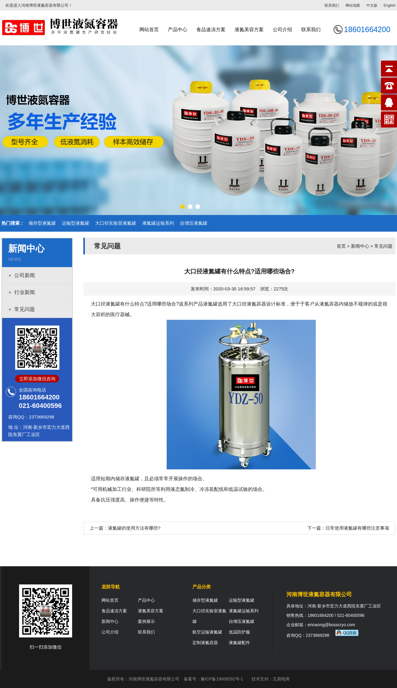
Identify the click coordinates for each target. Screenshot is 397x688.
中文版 (371, 5)
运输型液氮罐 (75, 223)
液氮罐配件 (239, 642)
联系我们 (332, 5)
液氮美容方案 (249, 29)
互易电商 (281, 678)
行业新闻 (24, 292)
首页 (341, 246)
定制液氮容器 (205, 642)
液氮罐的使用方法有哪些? (134, 528)
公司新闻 (24, 275)
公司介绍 (282, 29)
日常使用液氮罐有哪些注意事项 (357, 528)
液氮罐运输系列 (158, 223)
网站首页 (149, 29)
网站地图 (352, 5)
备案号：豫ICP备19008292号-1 (213, 678)
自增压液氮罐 (193, 223)
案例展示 (146, 621)
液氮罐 (210, 303)
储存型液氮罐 (42, 223)
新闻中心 (360, 246)
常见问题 (24, 309)
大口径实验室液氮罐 (115, 223)
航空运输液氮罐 (207, 632)
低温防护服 (239, 632)
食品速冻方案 (210, 29)
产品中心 (177, 29)
